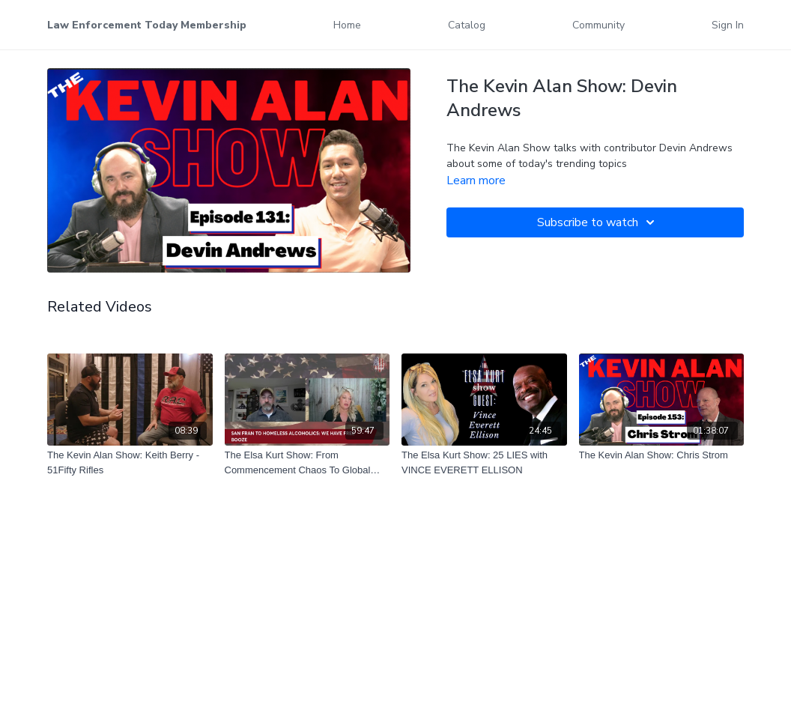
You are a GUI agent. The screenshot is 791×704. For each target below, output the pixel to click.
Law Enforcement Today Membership (146, 25)
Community (598, 25)
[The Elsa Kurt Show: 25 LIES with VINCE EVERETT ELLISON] (484, 462)
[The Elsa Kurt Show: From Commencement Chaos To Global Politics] (307, 462)
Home (347, 25)
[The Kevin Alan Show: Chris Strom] (662, 455)
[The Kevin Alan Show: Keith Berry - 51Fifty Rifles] (130, 462)
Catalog (466, 25)
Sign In (728, 25)
